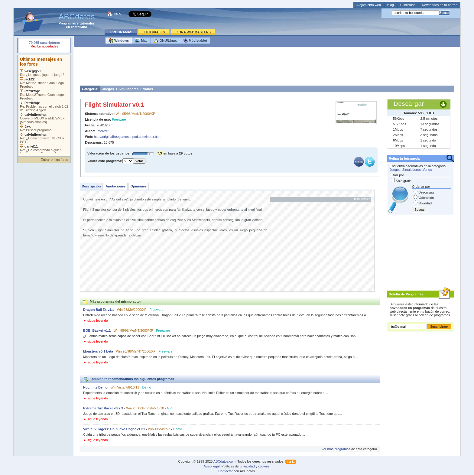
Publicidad (408, 5)
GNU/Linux (165, 40)
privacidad (247, 466)
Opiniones (138, 186)
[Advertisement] (267, 67)
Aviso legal (211, 466)
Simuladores (128, 89)
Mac (141, 40)
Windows (119, 40)
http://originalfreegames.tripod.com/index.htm (127, 136)
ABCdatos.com (224, 461)
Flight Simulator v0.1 (114, 104)
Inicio (117, 13)
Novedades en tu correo (439, 5)
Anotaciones (115, 186)
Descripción (91, 186)
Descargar (409, 103)
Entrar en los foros (54, 159)
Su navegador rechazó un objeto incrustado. (44, 45)
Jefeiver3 (102, 131)
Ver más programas (335, 449)
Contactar (225, 471)
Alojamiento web (368, 5)
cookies (263, 466)
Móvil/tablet (195, 40)
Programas (67, 23)
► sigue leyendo (95, 320)
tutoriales (87, 23)
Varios (148, 89)
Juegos (108, 89)
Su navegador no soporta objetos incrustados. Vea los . (44, 104)
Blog (390, 5)
